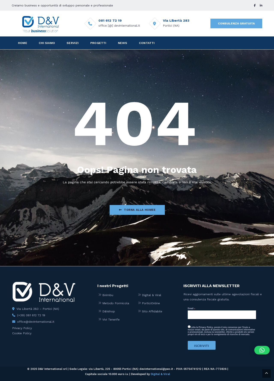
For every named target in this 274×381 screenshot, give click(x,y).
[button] (262, 350)
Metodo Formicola (115, 303)
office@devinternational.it (35, 321)
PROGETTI (98, 43)
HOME (22, 43)
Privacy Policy (22, 328)
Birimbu (107, 295)
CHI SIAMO (47, 43)
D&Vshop (108, 311)
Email (191, 308)
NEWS (122, 43)
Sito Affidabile (152, 311)
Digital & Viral (151, 295)
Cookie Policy (21, 333)
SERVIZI (73, 43)
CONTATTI (147, 43)
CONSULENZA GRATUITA (236, 23)
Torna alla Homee (137, 209)
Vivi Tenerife (111, 319)
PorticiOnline (151, 303)
